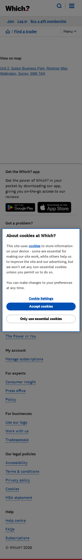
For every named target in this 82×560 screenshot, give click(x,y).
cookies (34, 246)
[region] (41, 280)
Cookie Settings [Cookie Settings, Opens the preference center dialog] (41, 298)
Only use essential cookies (41, 319)
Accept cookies (41, 306)
